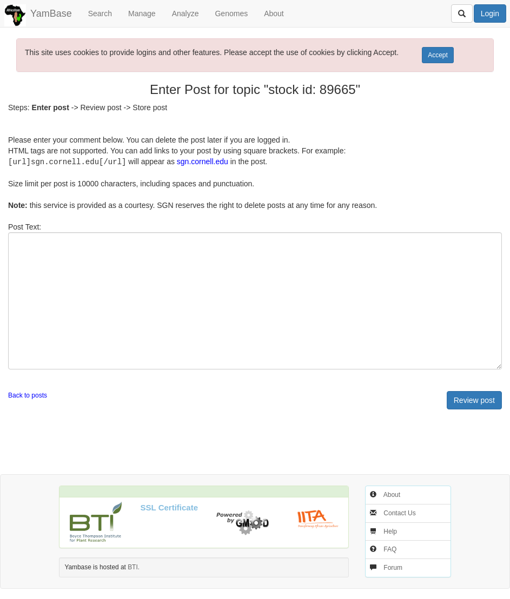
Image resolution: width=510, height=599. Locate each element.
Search (100, 13)
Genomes (231, 13)
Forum (392, 567)
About (274, 13)
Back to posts (27, 395)
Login (490, 13)
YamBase (51, 13)
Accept (438, 55)
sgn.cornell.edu (202, 161)
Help (390, 531)
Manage (142, 13)
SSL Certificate (169, 506)
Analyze (185, 13)
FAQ (389, 549)
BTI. (134, 566)
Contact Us (399, 512)
